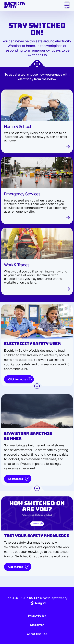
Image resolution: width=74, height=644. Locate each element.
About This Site (37, 634)
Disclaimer (37, 625)
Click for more (20, 379)
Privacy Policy (37, 615)
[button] (37, 603)
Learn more (18, 478)
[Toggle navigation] (67, 5)
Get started (18, 566)
